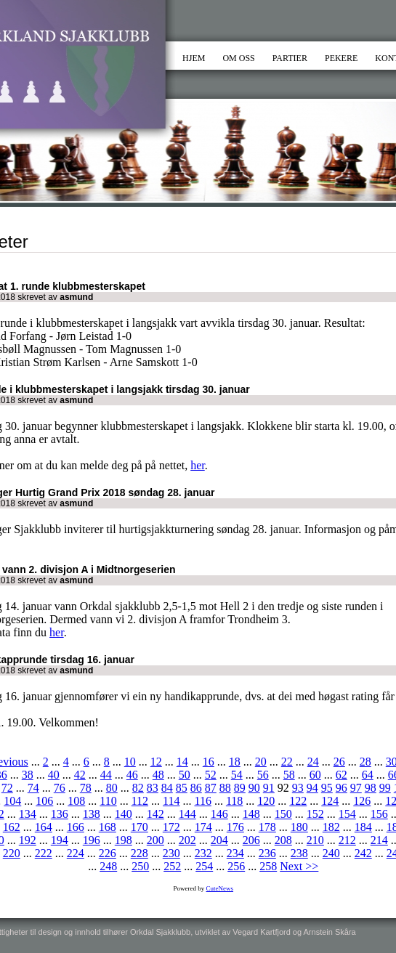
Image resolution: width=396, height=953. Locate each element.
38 (27, 775)
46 (132, 775)
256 (236, 866)
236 (267, 853)
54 (237, 775)
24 (313, 761)
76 (59, 788)
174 (203, 827)
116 (202, 801)
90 (254, 788)
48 (158, 775)
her (197, 465)
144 (187, 814)
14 (182, 761)
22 (287, 761)
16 (208, 761)
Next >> (299, 866)
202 (187, 840)
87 (211, 788)
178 (267, 827)
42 (80, 775)
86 (196, 788)
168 (107, 827)
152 (315, 814)
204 (219, 840)
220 (11, 853)
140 (123, 814)
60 (315, 775)
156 (379, 814)
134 (27, 814)
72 (7, 788)
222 (43, 853)
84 (167, 788)
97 (356, 788)
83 (152, 788)
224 (75, 853)
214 (379, 840)
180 (299, 827)
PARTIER (289, 58)
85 (181, 788)
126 (362, 801)
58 (289, 775)
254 (204, 866)
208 (283, 840)
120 (266, 801)
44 (106, 775)
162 (11, 827)
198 (123, 840)
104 (12, 801)
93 (298, 788)
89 (240, 788)
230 (171, 853)
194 (59, 840)
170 (139, 827)
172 (171, 827)
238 (299, 853)
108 (76, 801)
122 (298, 801)
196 (91, 840)
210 (315, 840)
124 (330, 801)
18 (235, 761)
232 (203, 853)
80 (112, 788)
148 (251, 814)
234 (235, 853)
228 (139, 853)
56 (263, 775)
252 (172, 866)
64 (367, 775)
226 (107, 853)
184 (363, 827)
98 (370, 788)
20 (261, 761)
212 (347, 840)
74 (33, 788)
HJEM (193, 58)
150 (283, 814)
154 (347, 814)
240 (331, 853)
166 (75, 827)
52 (211, 775)
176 (235, 827)
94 (312, 788)
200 (155, 840)
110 (108, 801)
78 (86, 788)
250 (140, 866)
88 (225, 788)
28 (365, 761)
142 (155, 814)
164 (43, 827)
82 (138, 788)
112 (140, 801)
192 (27, 840)
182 (331, 827)
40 (54, 775)
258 (268, 866)
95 (327, 788)
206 (251, 840)
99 (385, 788)
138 (91, 814)
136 (59, 814)
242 (363, 853)
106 (44, 801)
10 (130, 761)
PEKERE (341, 58)
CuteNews (220, 888)
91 (269, 788)
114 (171, 801)
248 (108, 866)
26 (339, 761)
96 (341, 788)
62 (341, 775)
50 (184, 775)
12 (156, 761)
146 (219, 814)
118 (234, 801)
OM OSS (238, 58)
